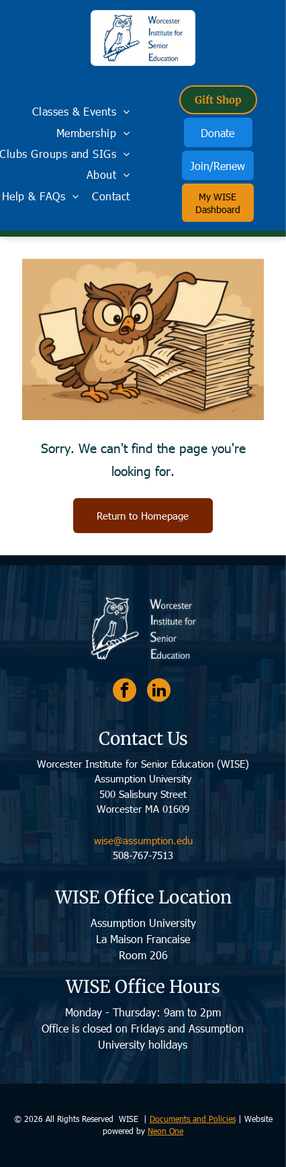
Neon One (165, 1130)
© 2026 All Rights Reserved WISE (77, 1118)
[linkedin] (159, 691)
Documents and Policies (193, 1118)
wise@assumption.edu (143, 840)
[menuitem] (81, 111)
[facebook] (124, 691)
